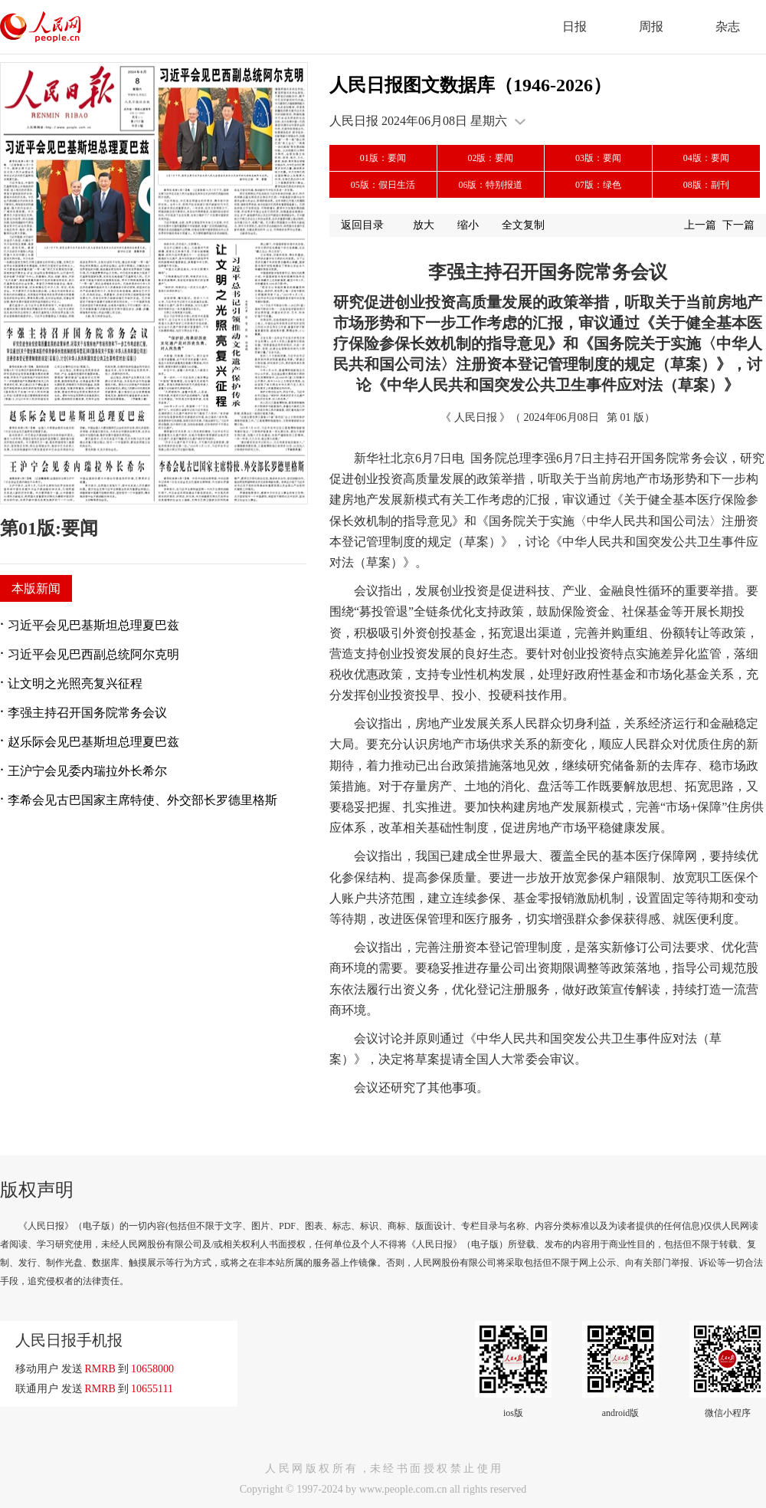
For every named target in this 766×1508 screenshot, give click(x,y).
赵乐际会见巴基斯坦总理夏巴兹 (93, 741)
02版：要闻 (490, 158)
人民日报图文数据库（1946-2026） (470, 85)
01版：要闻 (383, 158)
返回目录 (362, 225)
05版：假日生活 (383, 184)
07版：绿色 (598, 184)
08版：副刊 (706, 184)
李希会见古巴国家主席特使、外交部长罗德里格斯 (142, 800)
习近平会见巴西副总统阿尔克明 (93, 654)
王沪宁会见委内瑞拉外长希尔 (87, 770)
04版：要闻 (706, 158)
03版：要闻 (598, 158)
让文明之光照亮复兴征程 (75, 683)
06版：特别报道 (490, 184)
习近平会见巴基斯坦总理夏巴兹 (93, 625)
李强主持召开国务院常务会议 (87, 712)
